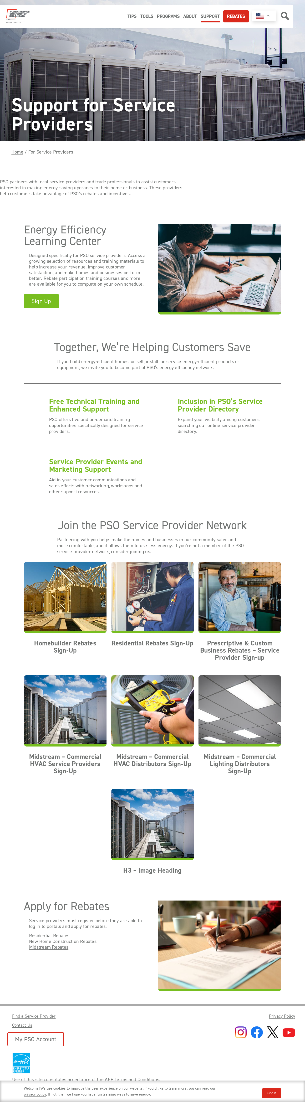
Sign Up (41, 301)
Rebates (236, 16)
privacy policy (35, 1094)
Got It (271, 1093)
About (190, 16)
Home (17, 152)
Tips (132, 16)
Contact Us (22, 1025)
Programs (168, 16)
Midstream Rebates (48, 947)
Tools (146, 16)
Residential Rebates (49, 935)
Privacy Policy (282, 1016)
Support (210, 16)
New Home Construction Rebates (63, 941)
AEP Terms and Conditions (132, 1079)
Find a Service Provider (34, 1016)
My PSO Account (35, 1039)
